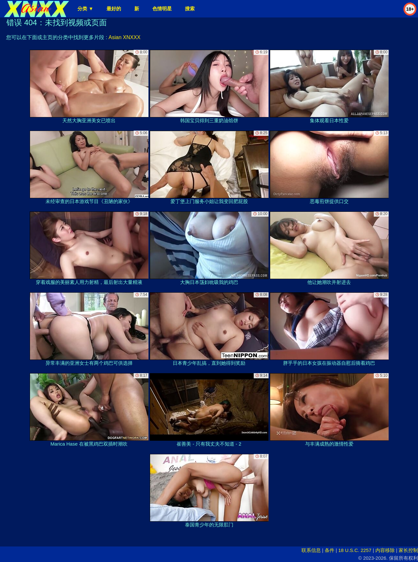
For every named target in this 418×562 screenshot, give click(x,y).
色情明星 (162, 8)
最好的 (114, 8)
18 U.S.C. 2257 (355, 550)
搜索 (190, 8)
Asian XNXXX (124, 37)
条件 (329, 550)
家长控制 (408, 550)
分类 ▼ (85, 8)
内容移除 (385, 550)
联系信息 (311, 550)
